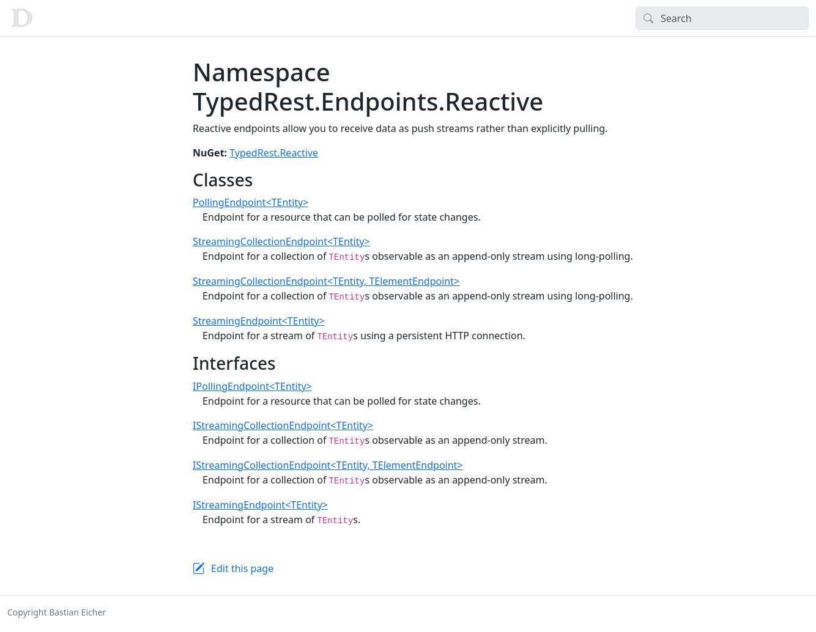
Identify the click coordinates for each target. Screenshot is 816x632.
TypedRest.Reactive (273, 153)
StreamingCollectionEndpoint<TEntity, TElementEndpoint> (326, 281)
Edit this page (242, 568)
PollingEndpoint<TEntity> (250, 202)
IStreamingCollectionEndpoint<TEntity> (283, 425)
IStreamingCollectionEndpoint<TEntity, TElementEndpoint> (327, 465)
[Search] (722, 18)
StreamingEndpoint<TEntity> (258, 321)
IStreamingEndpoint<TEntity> (260, 505)
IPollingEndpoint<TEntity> (252, 386)
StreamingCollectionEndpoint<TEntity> (281, 241)
